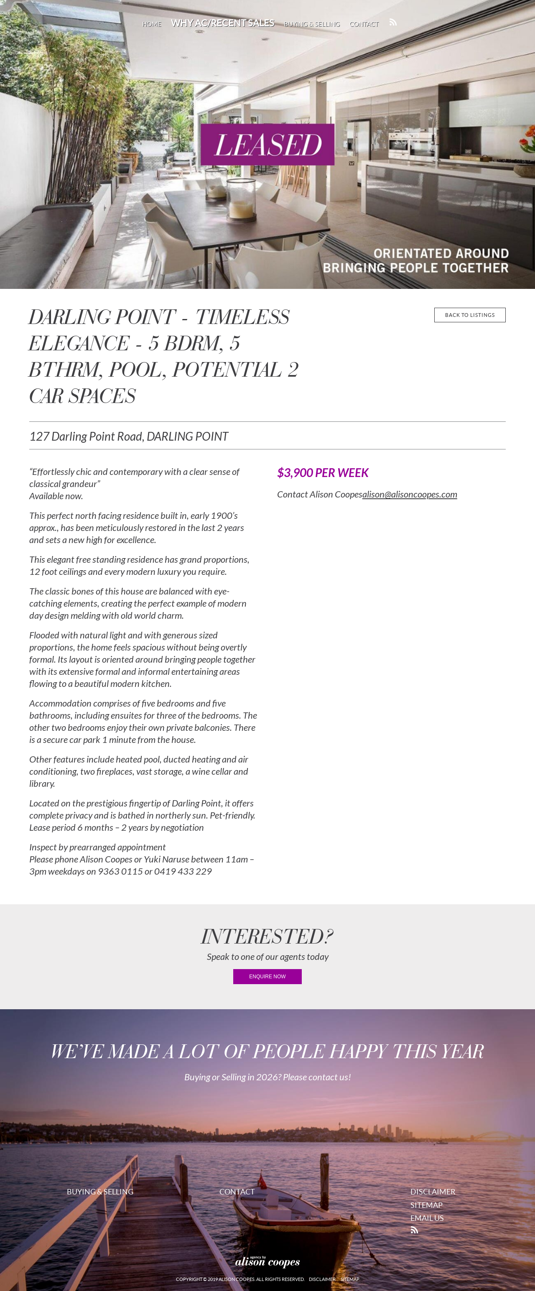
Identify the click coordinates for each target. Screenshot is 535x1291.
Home (151, 24)
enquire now (267, 977)
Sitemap (426, 1205)
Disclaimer (433, 1191)
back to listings (470, 315)
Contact (364, 24)
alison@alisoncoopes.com (409, 494)
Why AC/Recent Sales (222, 23)
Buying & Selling (312, 24)
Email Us (427, 1218)
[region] (267, 144)
